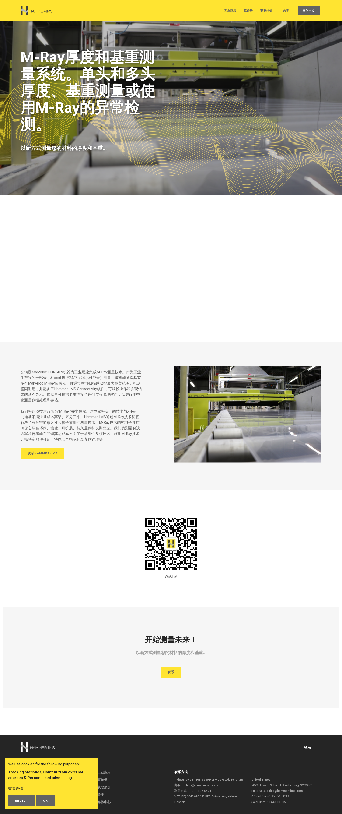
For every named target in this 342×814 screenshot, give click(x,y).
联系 (171, 672)
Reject (21, 800)
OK (45, 800)
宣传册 (248, 10)
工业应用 (230, 10)
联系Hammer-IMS (42, 453)
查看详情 (15, 788)
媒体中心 (309, 10)
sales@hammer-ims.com (285, 791)
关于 (286, 10)
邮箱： (197, 785)
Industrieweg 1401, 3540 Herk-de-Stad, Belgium (208, 779)
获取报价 (266, 10)
